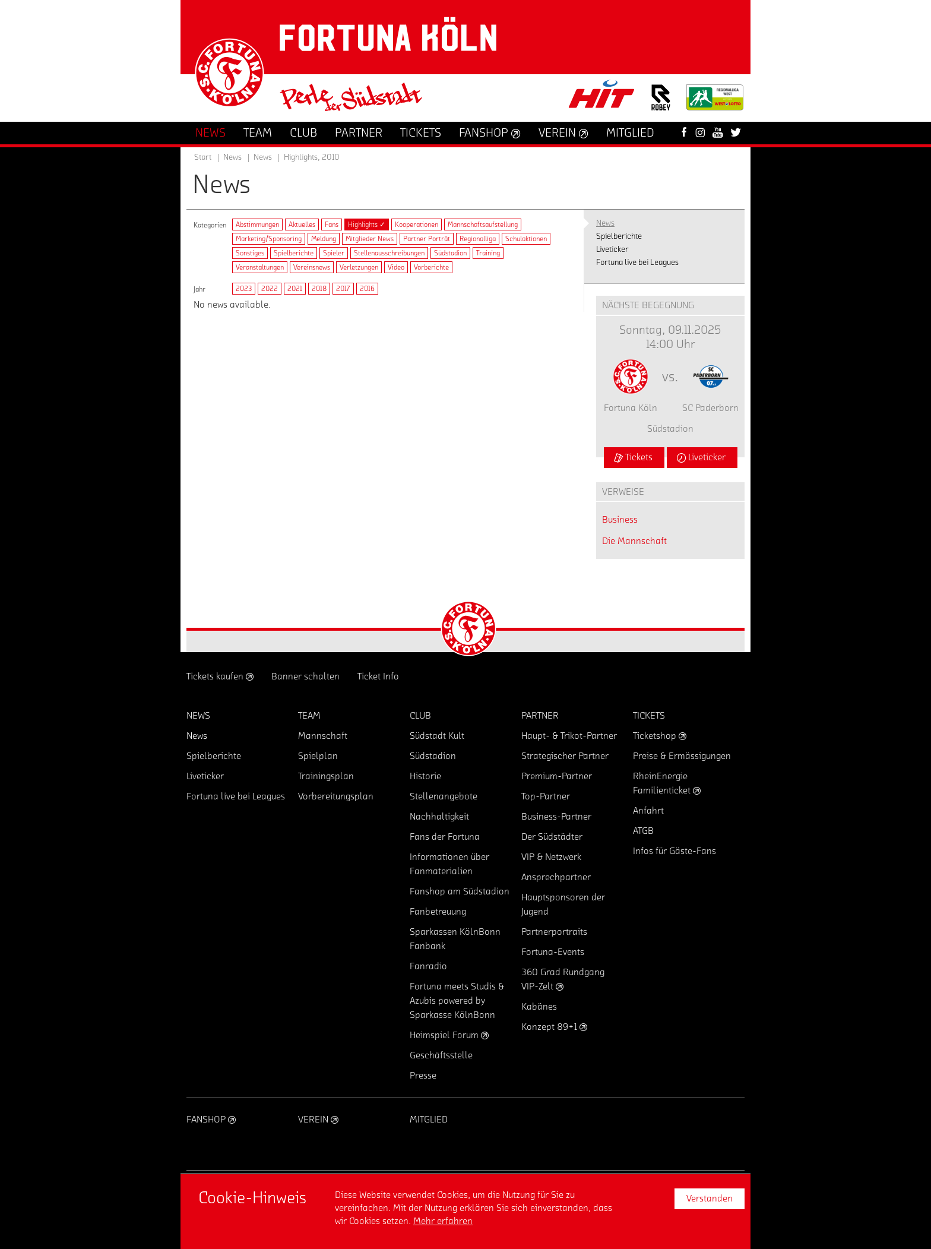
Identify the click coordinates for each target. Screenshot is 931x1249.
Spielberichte (294, 253)
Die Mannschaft (634, 541)
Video (396, 267)
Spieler (333, 253)
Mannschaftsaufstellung (483, 224)
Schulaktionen (526, 238)
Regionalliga (478, 238)
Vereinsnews (311, 267)
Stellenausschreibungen (389, 253)
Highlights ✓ (366, 224)
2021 (294, 288)
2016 (367, 288)
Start (202, 157)
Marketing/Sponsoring (269, 238)
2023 (244, 288)
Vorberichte (431, 267)
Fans (331, 224)
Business (620, 519)
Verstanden (709, 1198)
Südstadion (450, 253)
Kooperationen (416, 224)
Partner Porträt (426, 238)
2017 (343, 288)
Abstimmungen (257, 224)
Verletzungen (359, 267)
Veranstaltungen (260, 267)
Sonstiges (250, 253)
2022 (269, 288)
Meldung (323, 238)
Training (488, 253)
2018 (319, 288)
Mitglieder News (370, 238)
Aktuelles (302, 224)
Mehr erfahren (443, 1221)
